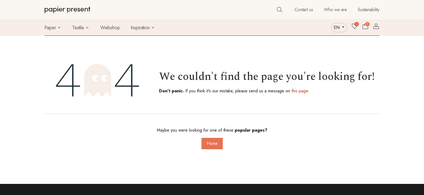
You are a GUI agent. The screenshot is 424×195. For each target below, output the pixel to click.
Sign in (376, 26)
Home (212, 143)
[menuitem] (303, 10)
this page (300, 91)
